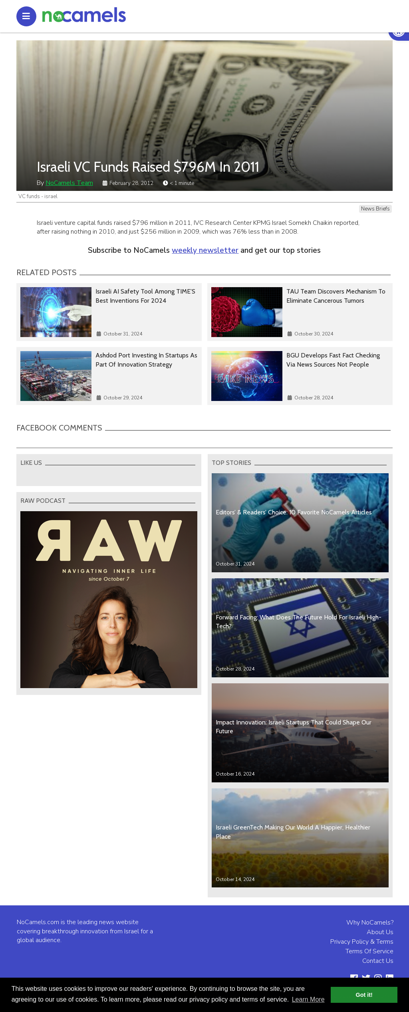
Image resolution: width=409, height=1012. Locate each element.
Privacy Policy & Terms (361, 941)
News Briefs (375, 208)
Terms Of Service (369, 951)
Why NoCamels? (369, 922)
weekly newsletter (205, 250)
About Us (380, 932)
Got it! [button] (364, 995)
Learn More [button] (308, 999)
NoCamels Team (69, 183)
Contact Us (377, 960)
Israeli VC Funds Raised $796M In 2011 (148, 166)
